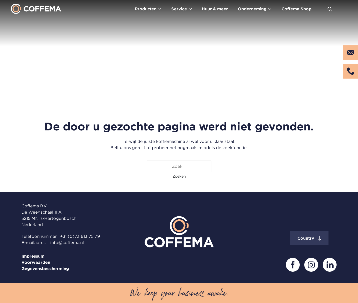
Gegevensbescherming (45, 268)
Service (179, 9)
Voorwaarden (35, 262)
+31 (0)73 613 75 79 (80, 236)
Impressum (32, 256)
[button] (179, 176)
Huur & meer (215, 9)
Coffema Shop (296, 9)
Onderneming (252, 9)
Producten (146, 9)
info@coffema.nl (67, 242)
